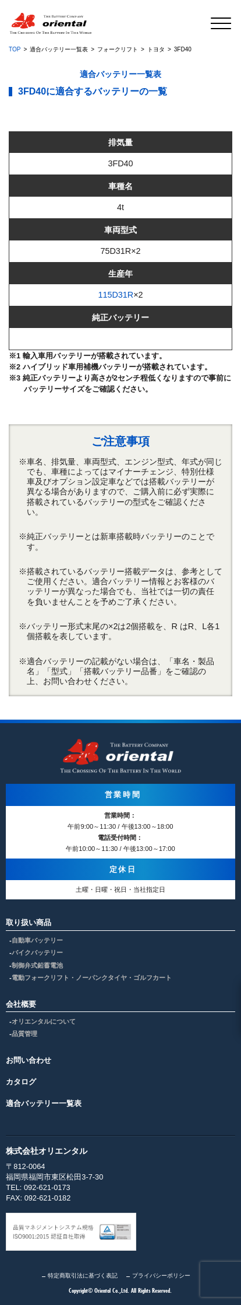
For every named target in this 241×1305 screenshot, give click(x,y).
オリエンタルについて (44, 1021)
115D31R (115, 294)
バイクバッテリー (37, 952)
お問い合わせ (28, 1060)
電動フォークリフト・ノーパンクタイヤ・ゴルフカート (92, 977)
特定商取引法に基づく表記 (83, 1275)
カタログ (21, 1081)
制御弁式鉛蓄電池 (37, 965)
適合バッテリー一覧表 (43, 1103)
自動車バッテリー (37, 940)
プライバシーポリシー (161, 1275)
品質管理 (24, 1033)
